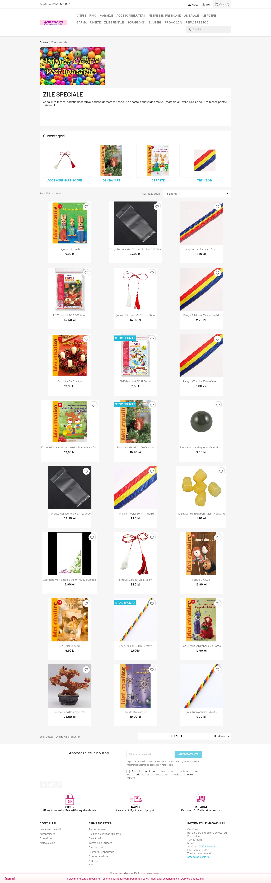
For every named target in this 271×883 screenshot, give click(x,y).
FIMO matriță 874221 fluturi (135, 381)
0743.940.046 (61, 4)
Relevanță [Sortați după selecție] (197, 194)
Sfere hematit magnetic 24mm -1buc (201, 447)
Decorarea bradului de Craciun (135, 447)
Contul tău (48, 823)
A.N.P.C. (93, 860)
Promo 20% (173, 22)
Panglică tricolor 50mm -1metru (135, 513)
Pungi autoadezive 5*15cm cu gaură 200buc (135, 249)
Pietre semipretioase (164, 15)
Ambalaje (191, 15)
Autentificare (47, 834)
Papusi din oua (201, 579)
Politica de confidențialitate (105, 834)
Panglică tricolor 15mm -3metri (201, 315)
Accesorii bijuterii (130, 15)
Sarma (82, 22)
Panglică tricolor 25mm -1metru (201, 381)
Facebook (43, 784)
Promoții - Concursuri (101, 851)
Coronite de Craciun (70, 381)
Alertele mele (47, 842)
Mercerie (209, 15)
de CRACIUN (111, 180)
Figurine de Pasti (70, 249)
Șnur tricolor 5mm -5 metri (201, 712)
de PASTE (158, 180)
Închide (10, 878)
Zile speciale (114, 22)
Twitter (51, 784)
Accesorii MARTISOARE (64, 180)
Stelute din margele (135, 712)
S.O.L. (92, 865)
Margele (106, 15)
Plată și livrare (97, 829)
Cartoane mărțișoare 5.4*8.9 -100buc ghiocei (69, 579)
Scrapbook (136, 22)
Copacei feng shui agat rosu (70, 712)
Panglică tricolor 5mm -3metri (201, 249)
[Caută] (208, 29)
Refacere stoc (197, 22)
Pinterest (58, 784)
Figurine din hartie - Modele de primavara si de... (69, 447)
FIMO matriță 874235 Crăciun (69, 315)
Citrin (81, 15)
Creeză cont (47, 838)
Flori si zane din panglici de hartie (201, 645)
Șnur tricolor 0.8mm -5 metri (135, 645)
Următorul (222, 736)
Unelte (95, 22)
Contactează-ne (99, 856)
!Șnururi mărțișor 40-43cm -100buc (135, 315)
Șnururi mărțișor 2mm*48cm (135, 579)
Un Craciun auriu (70, 645)
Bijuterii (155, 22)
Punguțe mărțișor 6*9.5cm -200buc (70, 513)
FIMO (92, 15)
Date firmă (95, 838)
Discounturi (96, 847)
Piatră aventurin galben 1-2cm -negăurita (201, 513)
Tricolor (204, 180)
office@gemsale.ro (198, 856)
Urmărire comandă (50, 829)
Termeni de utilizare (100, 842)
